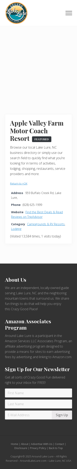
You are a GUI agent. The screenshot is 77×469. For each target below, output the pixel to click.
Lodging (16, 229)
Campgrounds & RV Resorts (46, 224)
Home (14, 444)
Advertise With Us (41, 444)
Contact (59, 444)
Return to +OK (18, 183)
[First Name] (38, 392)
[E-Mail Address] (29, 415)
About (24, 444)
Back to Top (56, 448)
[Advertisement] (38, 66)
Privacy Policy (38, 448)
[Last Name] (38, 403)
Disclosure (20, 448)
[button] (68, 13)
